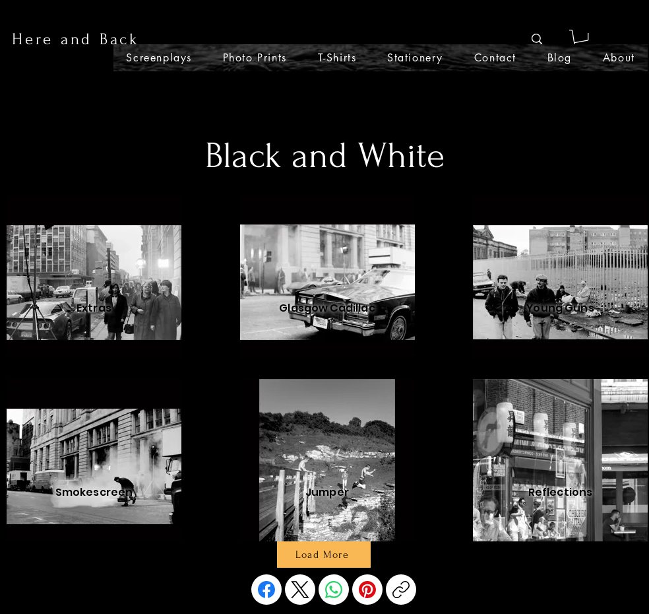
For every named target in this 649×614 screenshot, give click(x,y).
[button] (580, 39)
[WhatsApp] (334, 589)
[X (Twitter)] (300, 589)
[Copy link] (401, 589)
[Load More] (324, 554)
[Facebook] (266, 589)
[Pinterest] (367, 589)
